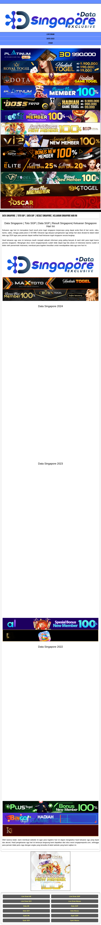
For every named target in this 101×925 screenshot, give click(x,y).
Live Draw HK (26, 896)
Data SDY (26, 911)
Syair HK (26, 915)
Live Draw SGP (74, 896)
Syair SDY (26, 920)
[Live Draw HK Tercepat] (50, 871)
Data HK (26, 906)
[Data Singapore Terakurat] (51, 54)
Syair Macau (74, 920)
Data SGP (74, 906)
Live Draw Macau (74, 901)
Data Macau (74, 911)
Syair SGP (74, 915)
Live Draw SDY (26, 901)
